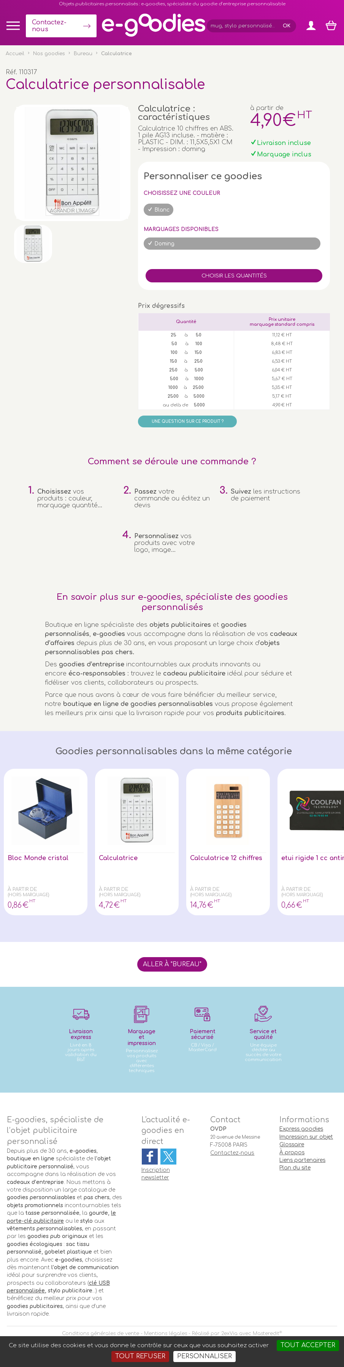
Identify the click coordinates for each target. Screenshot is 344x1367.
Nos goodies (49, 53)
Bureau (83, 53)
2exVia (229, 1333)
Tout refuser (140, 1356)
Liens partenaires (302, 1160)
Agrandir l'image (72, 210)
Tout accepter (308, 1345)
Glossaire (291, 1144)
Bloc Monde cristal (38, 858)
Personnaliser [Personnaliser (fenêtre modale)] (204, 1356)
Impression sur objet (306, 1137)
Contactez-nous (49, 26)
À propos (291, 1152)
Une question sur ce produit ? (188, 421)
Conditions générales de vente (100, 1333)
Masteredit (266, 1333)
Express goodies (301, 1129)
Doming (164, 244)
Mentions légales (165, 1333)
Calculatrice (118, 858)
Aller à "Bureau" (172, 964)
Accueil (15, 53)
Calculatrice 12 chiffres (226, 858)
